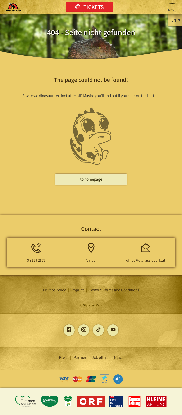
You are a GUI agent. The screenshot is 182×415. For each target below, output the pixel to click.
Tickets (89, 7)
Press (63, 357)
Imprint (78, 290)
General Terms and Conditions (114, 290)
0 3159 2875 (36, 260)
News (118, 357)
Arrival (91, 260)
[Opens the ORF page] (92, 406)
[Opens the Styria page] (50, 406)
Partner (80, 357)
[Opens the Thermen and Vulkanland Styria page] (26, 406)
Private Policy (54, 290)
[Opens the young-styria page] (68, 406)
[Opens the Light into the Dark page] (117, 406)
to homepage (91, 179)
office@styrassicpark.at (145, 260)
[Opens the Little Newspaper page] (156, 406)
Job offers (100, 357)
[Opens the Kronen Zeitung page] (135, 406)
